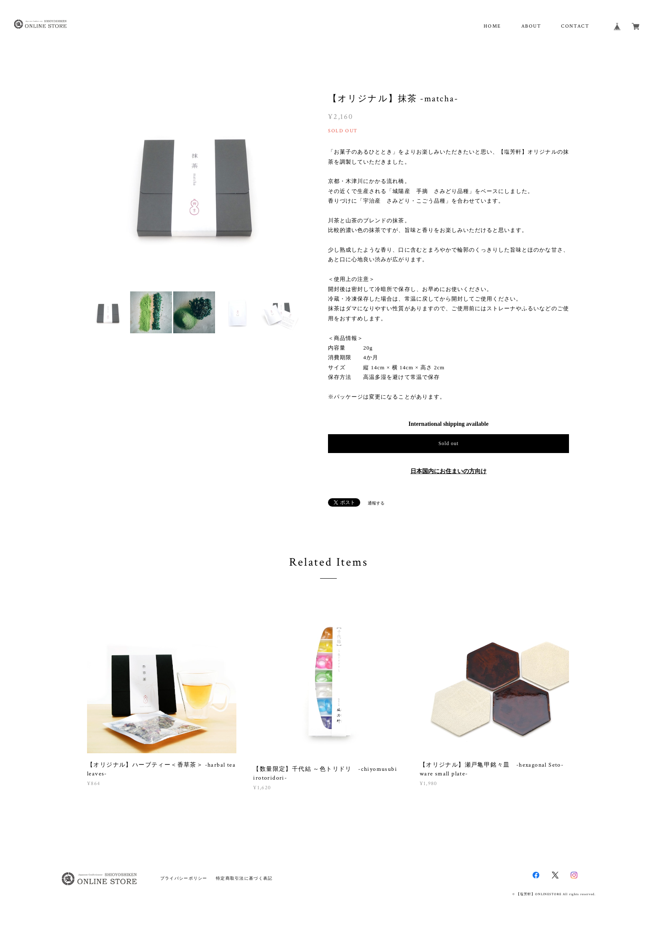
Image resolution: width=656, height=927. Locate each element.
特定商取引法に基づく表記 (244, 878)
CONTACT (575, 26)
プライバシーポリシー (184, 878)
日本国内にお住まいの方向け (448, 471)
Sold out (448, 443)
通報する (376, 503)
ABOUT (531, 26)
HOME (492, 26)
